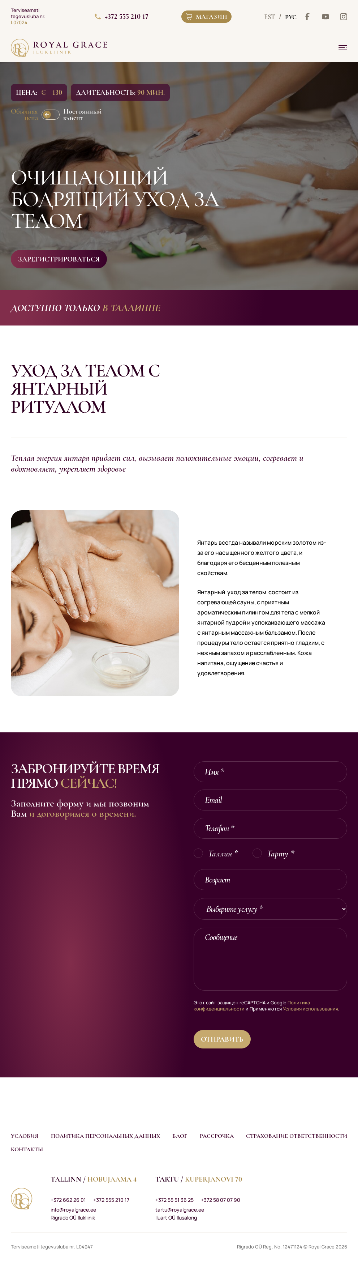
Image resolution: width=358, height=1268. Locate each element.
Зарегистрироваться (59, 259)
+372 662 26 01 (68, 1199)
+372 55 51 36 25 (174, 1199)
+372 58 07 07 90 (220, 1199)
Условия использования (310, 1008)
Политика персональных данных (105, 1136)
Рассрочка (217, 1136)
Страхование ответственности (296, 1136)
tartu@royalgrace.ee (179, 1209)
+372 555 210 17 (121, 17)
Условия (24, 1136)
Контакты (27, 1149)
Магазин (206, 17)
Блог (179, 1136)
